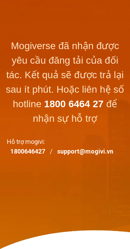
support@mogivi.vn (85, 151)
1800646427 (27, 151)
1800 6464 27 (73, 104)
